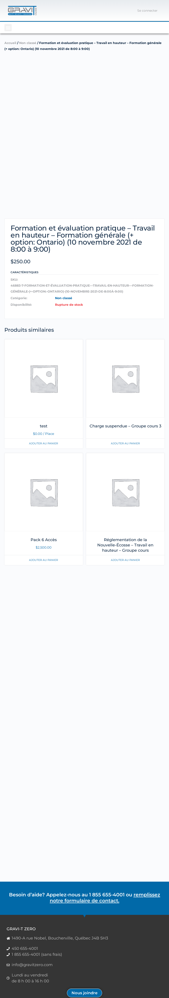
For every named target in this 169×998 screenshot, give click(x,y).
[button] (8, 27)
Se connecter (147, 11)
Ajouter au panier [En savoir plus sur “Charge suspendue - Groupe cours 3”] (125, 443)
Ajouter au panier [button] (43, 560)
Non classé (27, 43)
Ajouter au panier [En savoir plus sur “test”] (43, 443)
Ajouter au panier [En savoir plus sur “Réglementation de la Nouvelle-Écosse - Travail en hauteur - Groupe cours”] (125, 560)
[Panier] (127, 10)
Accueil (10, 43)
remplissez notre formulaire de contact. (105, 898)
